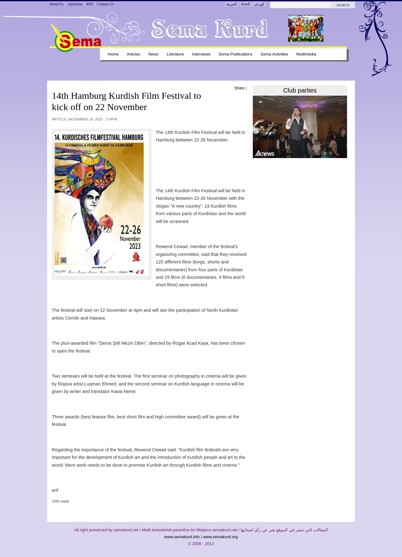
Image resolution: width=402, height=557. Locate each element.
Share (240, 88)
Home (113, 54)
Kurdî (245, 4)
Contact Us (105, 4)
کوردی (259, 4)
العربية (231, 4)
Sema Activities (274, 54)
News (153, 54)
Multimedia (306, 54)
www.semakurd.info (182, 536)
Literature (175, 54)
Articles (133, 54)
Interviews (201, 54)
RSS (89, 4)
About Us (56, 4)
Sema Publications (236, 54)
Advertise (75, 4)
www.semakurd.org (220, 536)
